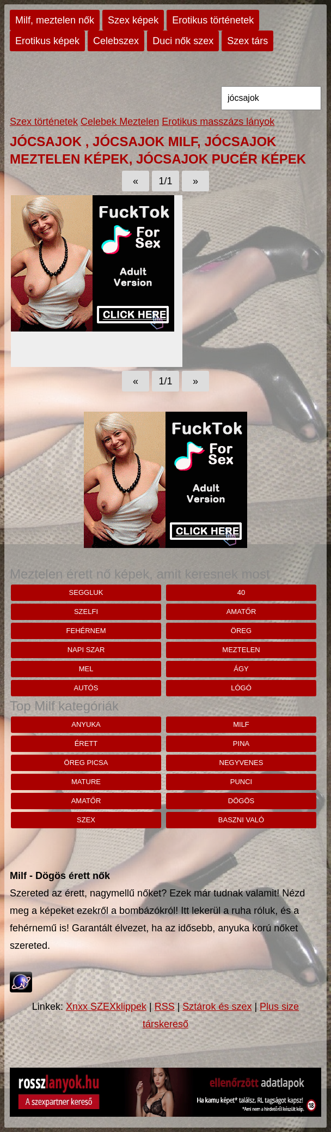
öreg (241, 631)
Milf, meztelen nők (54, 20)
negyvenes (241, 762)
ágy (241, 669)
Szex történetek (44, 121)
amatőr (241, 611)
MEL (86, 669)
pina (241, 743)
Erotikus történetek (213, 20)
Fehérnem (86, 631)
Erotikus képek (47, 40)
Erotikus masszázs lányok (218, 121)
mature (86, 782)
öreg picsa (86, 762)
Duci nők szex (182, 40)
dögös (241, 801)
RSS (165, 1006)
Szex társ (247, 40)
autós (86, 688)
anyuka (85, 724)
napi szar (86, 650)
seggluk (86, 592)
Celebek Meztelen (120, 121)
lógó (241, 688)
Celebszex (116, 40)
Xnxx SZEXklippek (106, 1006)
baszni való (241, 820)
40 (241, 592)
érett (86, 743)
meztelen (241, 650)
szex (86, 820)
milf (241, 724)
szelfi (86, 611)
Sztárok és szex (217, 1006)
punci (241, 782)
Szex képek (133, 20)
